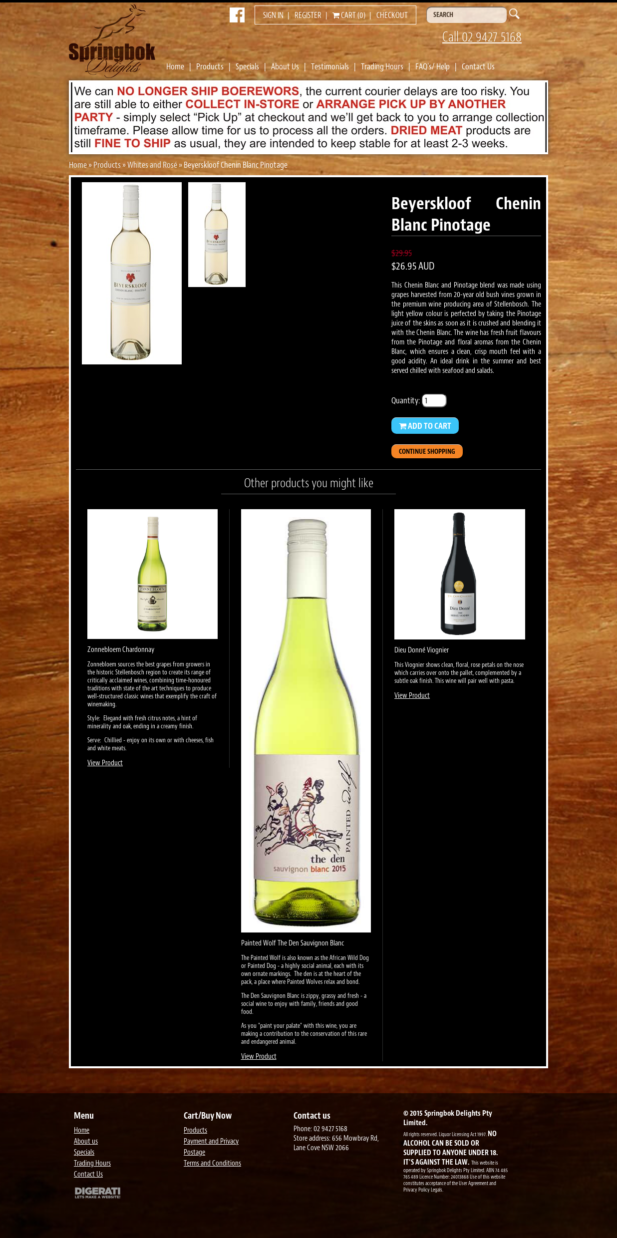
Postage (194, 1152)
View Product (105, 763)
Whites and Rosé (152, 164)
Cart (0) (348, 15)
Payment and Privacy (211, 1141)
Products (210, 66)
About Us (285, 66)
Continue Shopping (427, 451)
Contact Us (478, 66)
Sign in (273, 15)
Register (308, 15)
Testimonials (330, 66)
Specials (247, 66)
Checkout (392, 15)
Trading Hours (382, 66)
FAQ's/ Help (432, 66)
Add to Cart (425, 425)
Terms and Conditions (212, 1163)
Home (175, 66)
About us (86, 1141)
